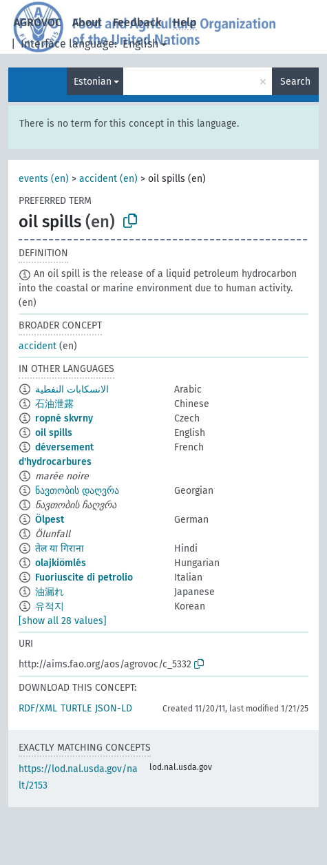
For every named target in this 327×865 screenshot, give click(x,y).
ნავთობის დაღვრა (77, 491)
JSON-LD (113, 708)
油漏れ (49, 592)
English (140, 43)
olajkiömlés (60, 563)
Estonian (93, 81)
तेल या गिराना (59, 548)
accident (37, 346)
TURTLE (76, 708)
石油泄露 (54, 404)
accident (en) (108, 179)
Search (295, 81)
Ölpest (49, 519)
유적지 (49, 606)
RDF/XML (38, 708)
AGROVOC (37, 22)
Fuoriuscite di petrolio (84, 577)
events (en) (44, 179)
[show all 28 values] (63, 621)
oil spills (53, 433)
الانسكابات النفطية (72, 389)
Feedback (137, 22)
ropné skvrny (64, 418)
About (87, 22)
